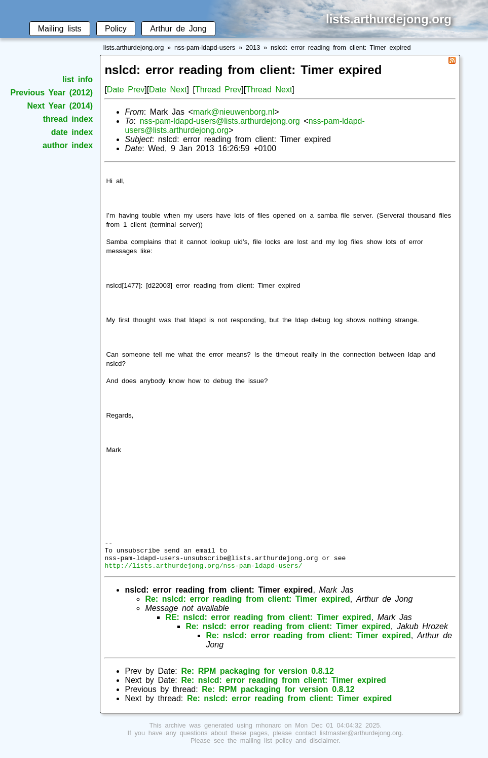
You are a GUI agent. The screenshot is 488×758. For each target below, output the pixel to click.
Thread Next (269, 89)
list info (77, 79)
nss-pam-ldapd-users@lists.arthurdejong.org (220, 121)
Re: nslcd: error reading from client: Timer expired (247, 605)
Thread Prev (218, 89)
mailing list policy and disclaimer (289, 746)
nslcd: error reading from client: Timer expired (341, 47)
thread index (68, 119)
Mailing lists (60, 28)
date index (72, 132)
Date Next (167, 89)
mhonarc (268, 731)
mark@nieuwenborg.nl (233, 112)
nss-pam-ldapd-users (204, 47)
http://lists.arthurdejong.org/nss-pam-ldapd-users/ (203, 571)
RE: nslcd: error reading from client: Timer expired (268, 623)
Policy (116, 28)
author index (68, 145)
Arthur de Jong (178, 28)
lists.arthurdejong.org (133, 47)
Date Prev (125, 89)
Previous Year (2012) (51, 92)
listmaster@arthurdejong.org (361, 739)
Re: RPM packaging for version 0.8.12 (257, 677)
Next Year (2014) (60, 105)
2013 (253, 47)
